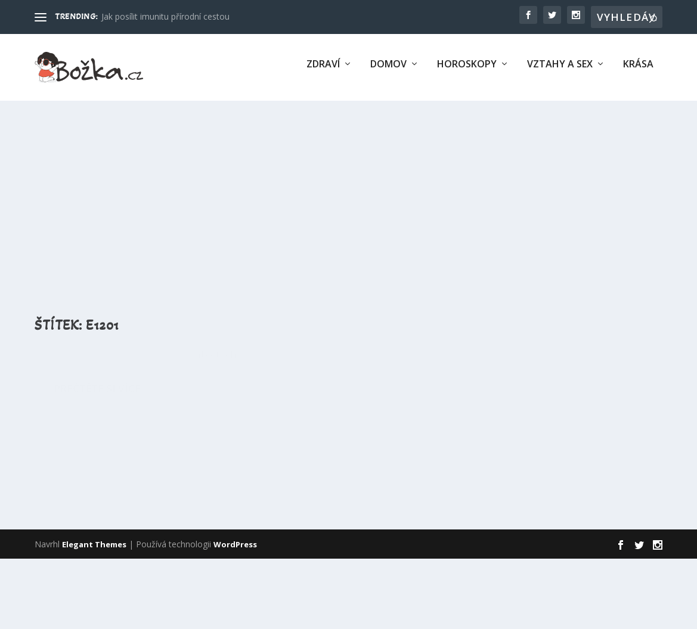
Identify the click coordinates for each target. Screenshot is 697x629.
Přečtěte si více (97, 537)
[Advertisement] (348, 197)
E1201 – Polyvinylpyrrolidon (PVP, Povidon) (145, 359)
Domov (388, 72)
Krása (638, 72)
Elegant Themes (94, 614)
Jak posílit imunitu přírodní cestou (165, 16)
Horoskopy (467, 72)
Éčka (183, 387)
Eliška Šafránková (87, 387)
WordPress (235, 614)
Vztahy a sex (560, 72)
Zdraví (323, 72)
